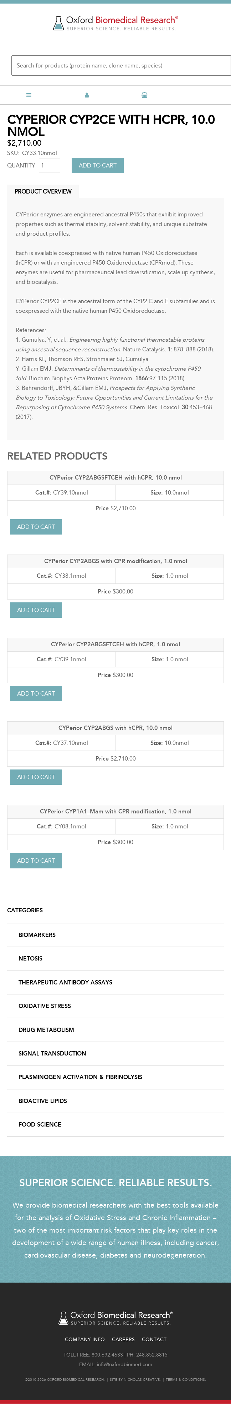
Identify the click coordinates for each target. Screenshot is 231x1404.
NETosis (30, 958)
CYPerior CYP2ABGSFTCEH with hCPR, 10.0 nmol (116, 477)
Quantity (21, 165)
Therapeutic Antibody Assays (65, 982)
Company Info (85, 1340)
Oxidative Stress (45, 1006)
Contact (154, 1340)
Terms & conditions (185, 1380)
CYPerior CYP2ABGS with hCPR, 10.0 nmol (115, 727)
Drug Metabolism (46, 1030)
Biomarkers (37, 935)
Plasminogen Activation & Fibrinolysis (80, 1077)
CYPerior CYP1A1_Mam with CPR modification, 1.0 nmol (115, 811)
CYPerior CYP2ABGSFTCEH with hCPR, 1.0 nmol (115, 644)
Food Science (40, 1124)
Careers (123, 1340)
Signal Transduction (52, 1053)
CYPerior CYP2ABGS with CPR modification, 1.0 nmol (115, 561)
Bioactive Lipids (43, 1101)
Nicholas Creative (142, 1380)
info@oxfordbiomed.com (124, 1365)
